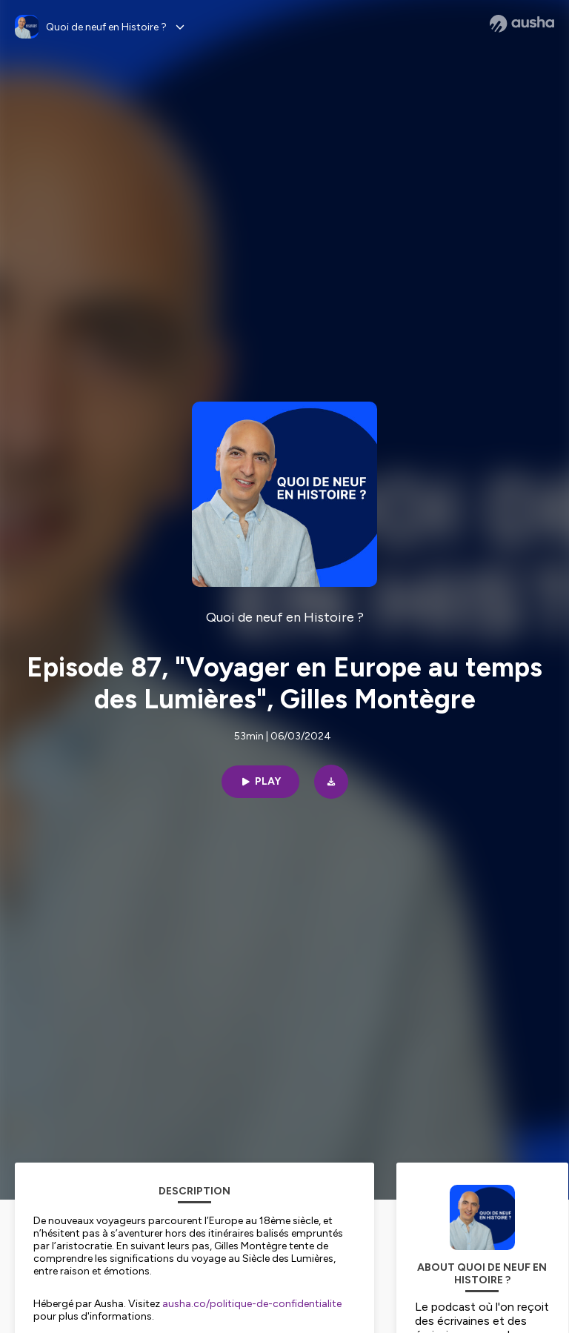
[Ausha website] (522, 24)
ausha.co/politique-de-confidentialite (252, 1303)
